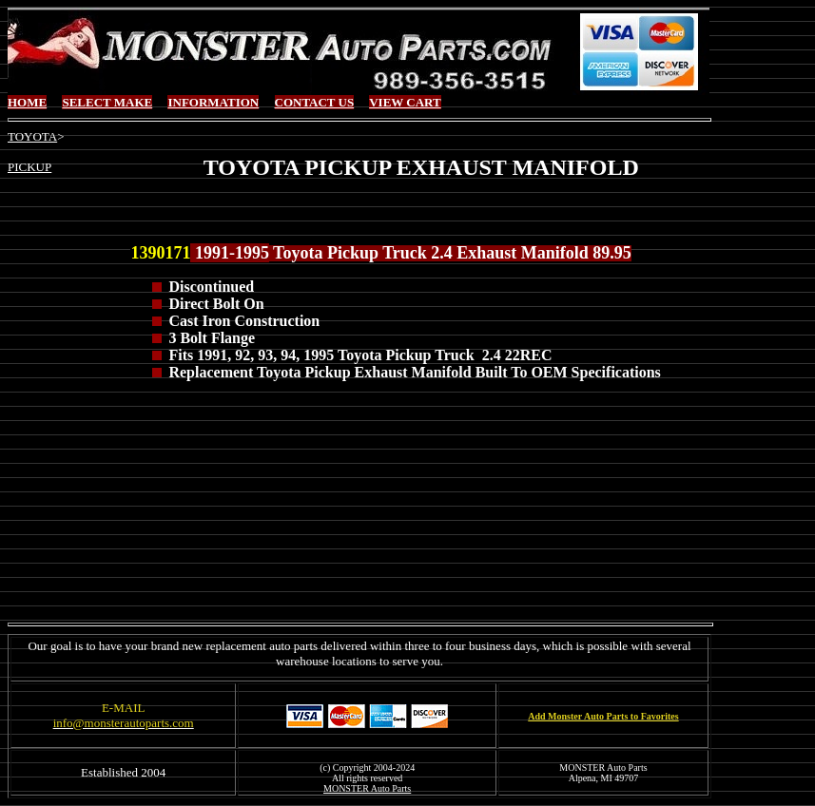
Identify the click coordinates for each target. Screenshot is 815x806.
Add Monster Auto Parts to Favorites (603, 716)
